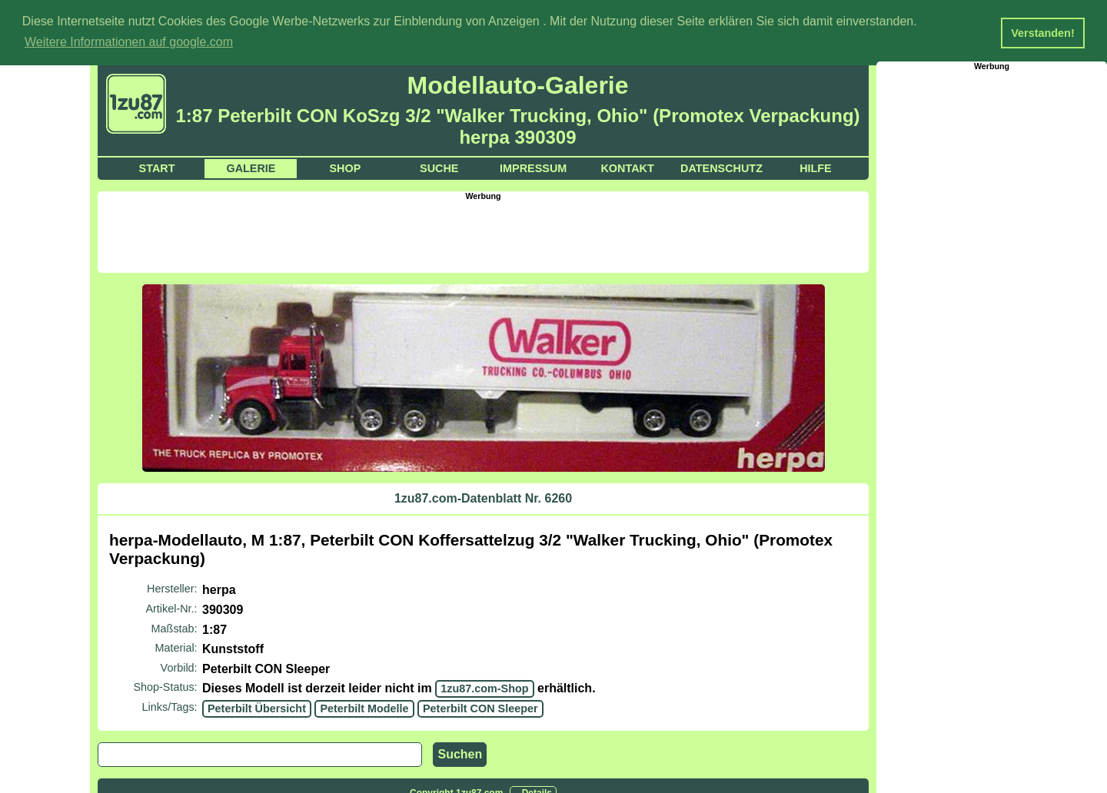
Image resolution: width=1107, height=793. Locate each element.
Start (157, 167)
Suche (439, 167)
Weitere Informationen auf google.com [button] (129, 41)
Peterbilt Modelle (364, 708)
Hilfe (816, 167)
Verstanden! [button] (1042, 33)
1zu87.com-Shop (484, 688)
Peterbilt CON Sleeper (480, 708)
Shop (345, 167)
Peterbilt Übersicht (257, 708)
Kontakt (626, 167)
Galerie (250, 167)
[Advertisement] (483, 234)
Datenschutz (721, 167)
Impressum (533, 167)
